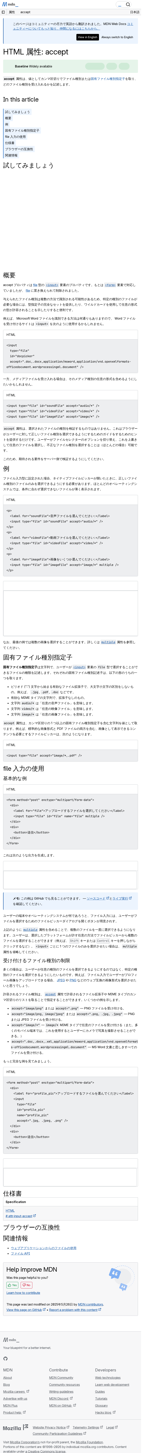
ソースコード (96, 898)
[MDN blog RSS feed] (33, 1358)
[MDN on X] (19, 1358)
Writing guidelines (61, 1392)
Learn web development (112, 1385)
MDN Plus (10, 1405)
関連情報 (11, 155)
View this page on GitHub (24, 1310)
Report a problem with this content (73, 1310)
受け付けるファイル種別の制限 (36, 960)
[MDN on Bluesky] (12, 1358)
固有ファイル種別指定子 (108, 79)
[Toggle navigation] (136, 4)
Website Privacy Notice (49, 1427)
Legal (110, 1427)
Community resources (64, 1385)
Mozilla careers (14, 1392)
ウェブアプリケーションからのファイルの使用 (43, 1248)
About (7, 1378)
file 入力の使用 (15, 137)
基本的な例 (15, 778)
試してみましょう (17, 112)
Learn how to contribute (23, 1293)
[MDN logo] (11, 1340)
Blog (6, 1385)
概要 (8, 118)
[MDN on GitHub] (5, 1358)
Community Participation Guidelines (57, 1434)
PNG (73, 980)
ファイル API (20, 1253)
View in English (87, 37)
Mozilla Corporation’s (25, 1442)
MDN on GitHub (60, 1405)
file (35, 285)
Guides (100, 1392)
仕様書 (9, 143)
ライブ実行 (120, 898)
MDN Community (61, 1378)
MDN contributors (90, 1304)
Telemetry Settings (86, 1427)
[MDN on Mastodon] (26, 1358)
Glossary (101, 1405)
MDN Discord (59, 1398)
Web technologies (108, 1378)
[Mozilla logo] (15, 1427)
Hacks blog (103, 1412)
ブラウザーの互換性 (19, 149)
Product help (12, 1412)
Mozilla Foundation (89, 1442)
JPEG (61, 980)
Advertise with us (15, 1398)
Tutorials (101, 1398)
